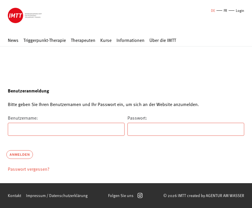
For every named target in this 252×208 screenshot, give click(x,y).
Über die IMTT (162, 40)
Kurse (106, 40)
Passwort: (137, 117)
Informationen (130, 40)
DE (213, 10)
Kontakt (14, 195)
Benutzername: (23, 117)
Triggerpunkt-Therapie (44, 40)
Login (240, 10)
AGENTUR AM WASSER (225, 195)
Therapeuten (83, 40)
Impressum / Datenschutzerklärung (57, 195)
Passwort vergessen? (28, 169)
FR (225, 10)
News (13, 40)
